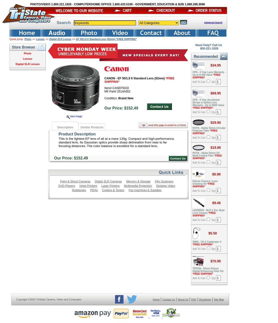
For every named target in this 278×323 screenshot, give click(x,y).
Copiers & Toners (113, 190)
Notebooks (79, 190)
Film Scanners (164, 181)
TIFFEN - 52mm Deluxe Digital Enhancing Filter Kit (208, 271)
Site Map (219, 299)
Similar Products (91, 127)
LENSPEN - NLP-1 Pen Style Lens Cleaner (209, 213)
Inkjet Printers (88, 186)
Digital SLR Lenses (60, 39)
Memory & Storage (138, 181)
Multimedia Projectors (138, 186)
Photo (27, 39)
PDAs (94, 190)
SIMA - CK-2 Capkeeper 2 (207, 243)
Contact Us (168, 299)
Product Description (77, 134)
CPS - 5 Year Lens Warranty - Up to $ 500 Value (209, 75)
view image (74, 116)
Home (156, 299)
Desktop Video (165, 186)
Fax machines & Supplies (145, 190)
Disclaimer (205, 299)
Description (65, 127)
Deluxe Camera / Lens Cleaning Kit (205, 184)
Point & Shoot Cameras (75, 181)
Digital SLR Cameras (108, 181)
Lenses (40, 39)
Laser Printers (110, 186)
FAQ (193, 299)
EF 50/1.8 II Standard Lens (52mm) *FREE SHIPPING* (106, 39)
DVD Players (66, 186)
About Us (183, 299)
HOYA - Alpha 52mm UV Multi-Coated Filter (207, 156)
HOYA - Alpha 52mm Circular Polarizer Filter (209, 131)
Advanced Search (213, 22)
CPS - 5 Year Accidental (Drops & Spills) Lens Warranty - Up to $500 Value (208, 104)
